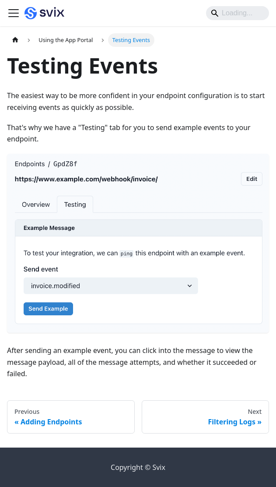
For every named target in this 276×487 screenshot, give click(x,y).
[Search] (237, 13)
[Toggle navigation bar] (13, 13)
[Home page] (15, 40)
